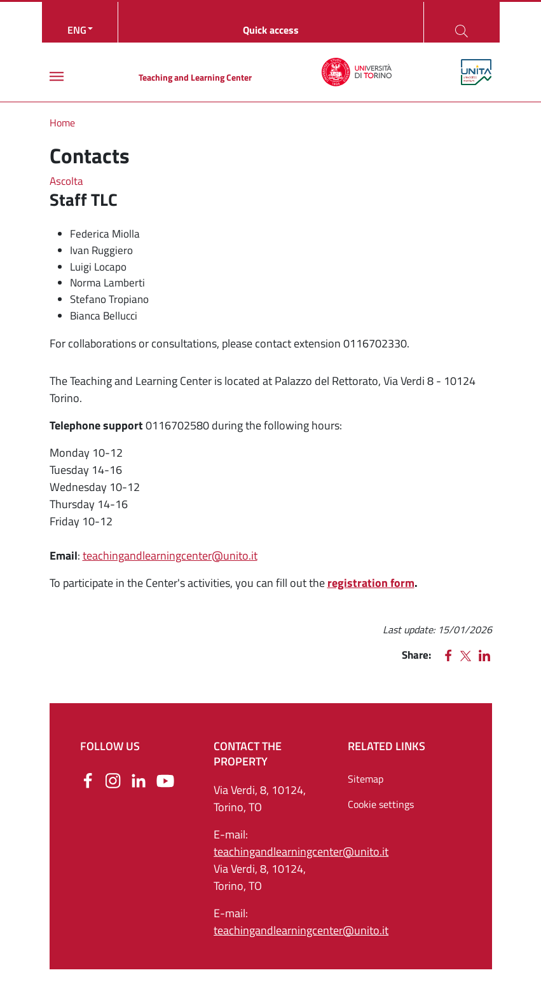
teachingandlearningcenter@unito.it (170, 555)
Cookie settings (381, 804)
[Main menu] (57, 76)
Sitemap (365, 778)
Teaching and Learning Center (195, 77)
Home (62, 122)
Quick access (271, 29)
